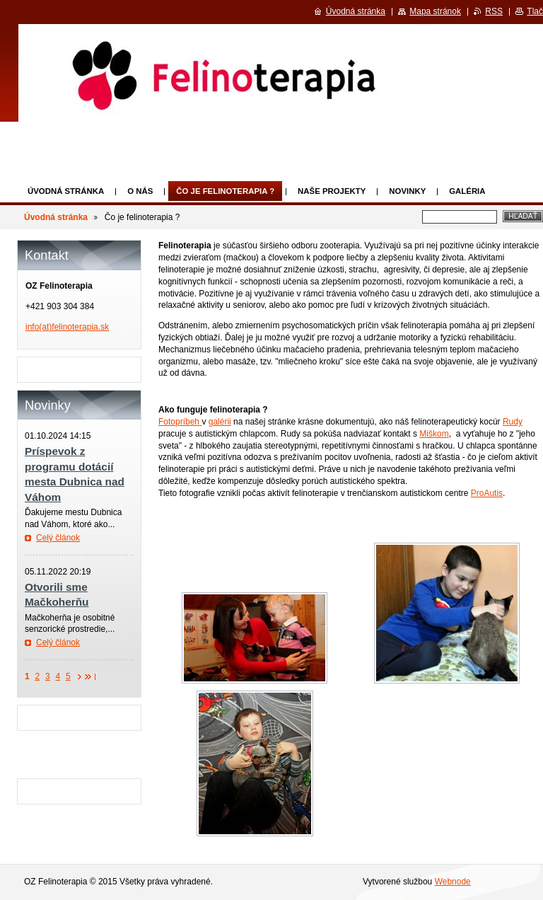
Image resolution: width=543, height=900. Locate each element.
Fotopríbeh (180, 422)
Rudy (512, 422)
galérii (220, 422)
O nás (140, 191)
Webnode (453, 882)
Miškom (433, 434)
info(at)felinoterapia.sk (67, 327)
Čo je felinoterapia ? (225, 191)
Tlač (535, 11)
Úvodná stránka (66, 191)
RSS (494, 11)
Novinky (407, 191)
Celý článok (58, 538)
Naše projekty (332, 191)
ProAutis (487, 493)
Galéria (467, 191)
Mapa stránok (435, 11)
